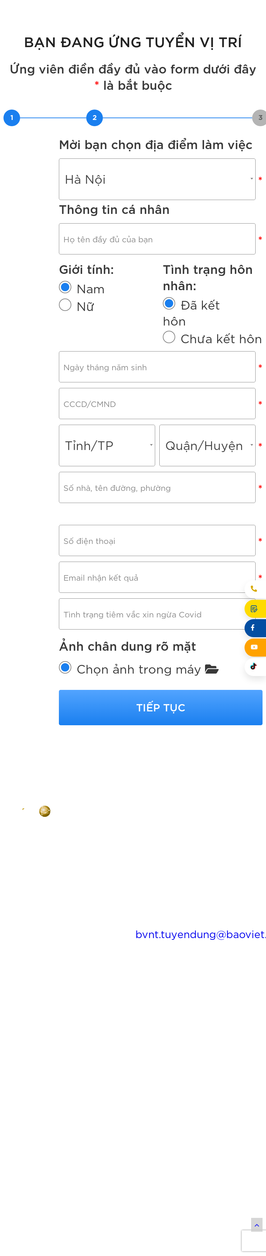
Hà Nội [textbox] (85, 178)
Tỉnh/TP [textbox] (89, 476)
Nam (91, 298)
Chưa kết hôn (221, 348)
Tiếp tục (160, 779)
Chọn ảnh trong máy (148, 741)
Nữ (86, 316)
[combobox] (157, 179)
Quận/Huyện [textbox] (204, 476)
